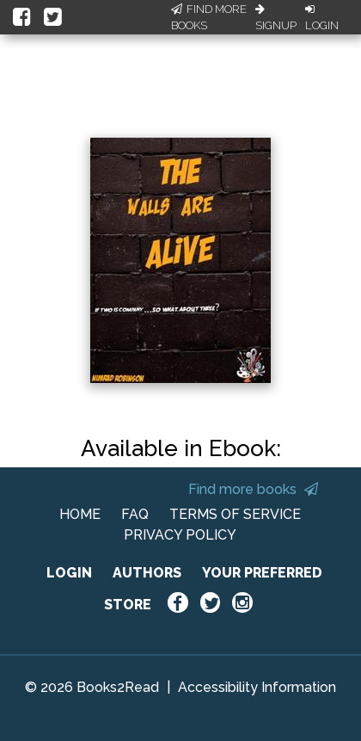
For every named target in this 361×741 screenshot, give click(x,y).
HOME (80, 514)
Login (322, 18)
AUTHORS (147, 573)
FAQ (135, 514)
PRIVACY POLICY (180, 535)
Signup (276, 18)
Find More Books (209, 18)
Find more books (253, 489)
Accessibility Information (257, 687)
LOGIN (69, 573)
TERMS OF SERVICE (235, 514)
